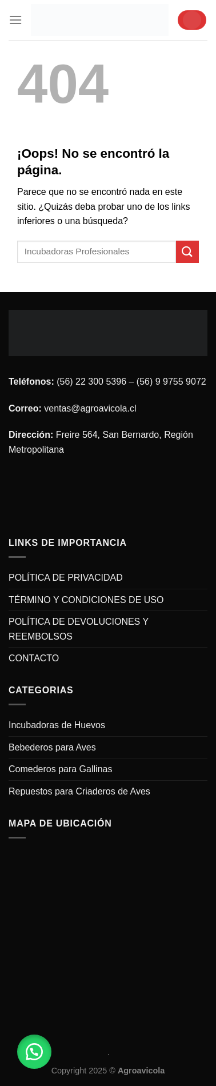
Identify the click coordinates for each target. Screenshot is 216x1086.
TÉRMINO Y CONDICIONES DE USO (86, 600)
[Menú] (15, 20)
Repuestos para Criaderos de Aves (79, 791)
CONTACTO (34, 658)
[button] (34, 1052)
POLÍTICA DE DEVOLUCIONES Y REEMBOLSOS (79, 629)
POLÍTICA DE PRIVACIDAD (66, 577)
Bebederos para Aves (52, 747)
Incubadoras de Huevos (57, 725)
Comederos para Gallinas (60, 769)
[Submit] (187, 252)
